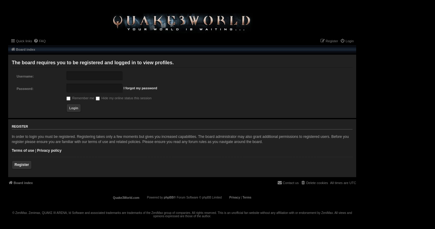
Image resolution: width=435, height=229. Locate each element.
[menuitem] (40, 41)
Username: (25, 76)
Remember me (80, 98)
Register (21, 165)
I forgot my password (140, 88)
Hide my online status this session (124, 98)
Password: (25, 89)
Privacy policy (49, 150)
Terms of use (23, 150)
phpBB (169, 197)
